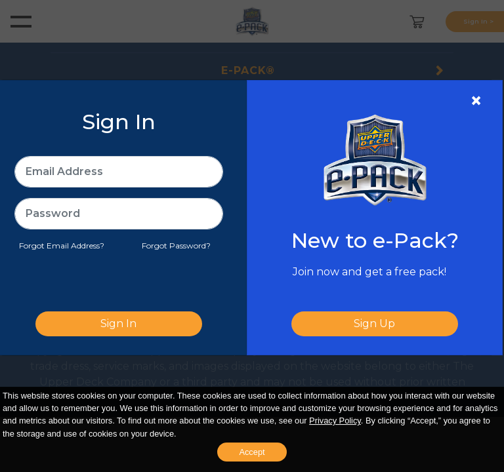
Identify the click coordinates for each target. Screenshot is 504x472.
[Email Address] (118, 171)
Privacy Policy (335, 420)
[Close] (476, 101)
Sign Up (374, 323)
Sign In (118, 323)
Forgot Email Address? (61, 245)
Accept (251, 452)
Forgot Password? (176, 245)
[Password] (118, 213)
